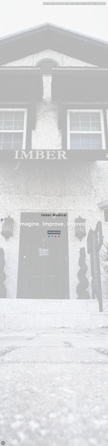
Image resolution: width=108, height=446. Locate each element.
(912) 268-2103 (100, 3)
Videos (75, 3)
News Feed (63, 3)
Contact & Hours (90, 3)
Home (45, 3)
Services (56, 3)
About (50, 3)
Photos (70, 3)
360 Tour (81, 3)
